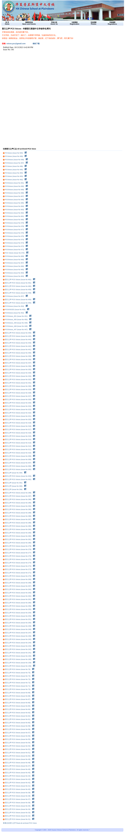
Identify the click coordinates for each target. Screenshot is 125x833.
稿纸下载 (36, 44)
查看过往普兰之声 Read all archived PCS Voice (20, 823)
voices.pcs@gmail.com (16, 44)
